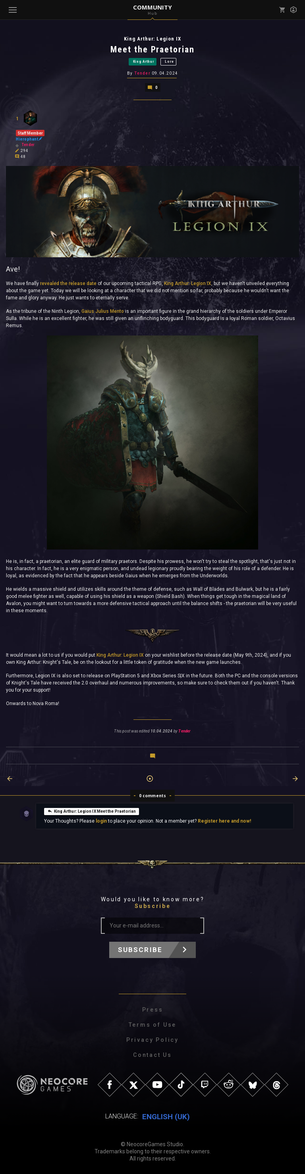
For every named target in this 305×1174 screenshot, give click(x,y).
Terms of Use (153, 1025)
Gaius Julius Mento (102, 311)
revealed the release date (68, 283)
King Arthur (143, 62)
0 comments (152, 795)
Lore (169, 62)
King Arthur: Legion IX (187, 283)
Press (152, 1009)
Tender (142, 73)
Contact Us (152, 1055)
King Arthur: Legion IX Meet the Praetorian (91, 811)
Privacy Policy (152, 1040)
